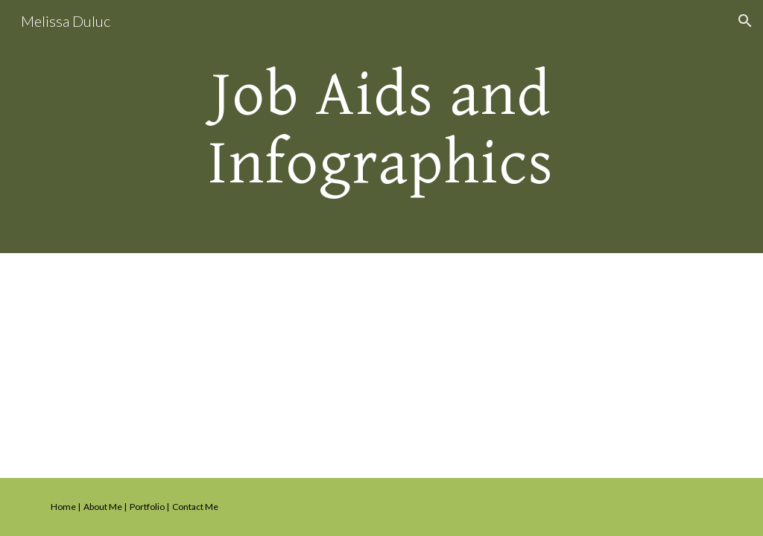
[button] (745, 21)
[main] (381, 127)
